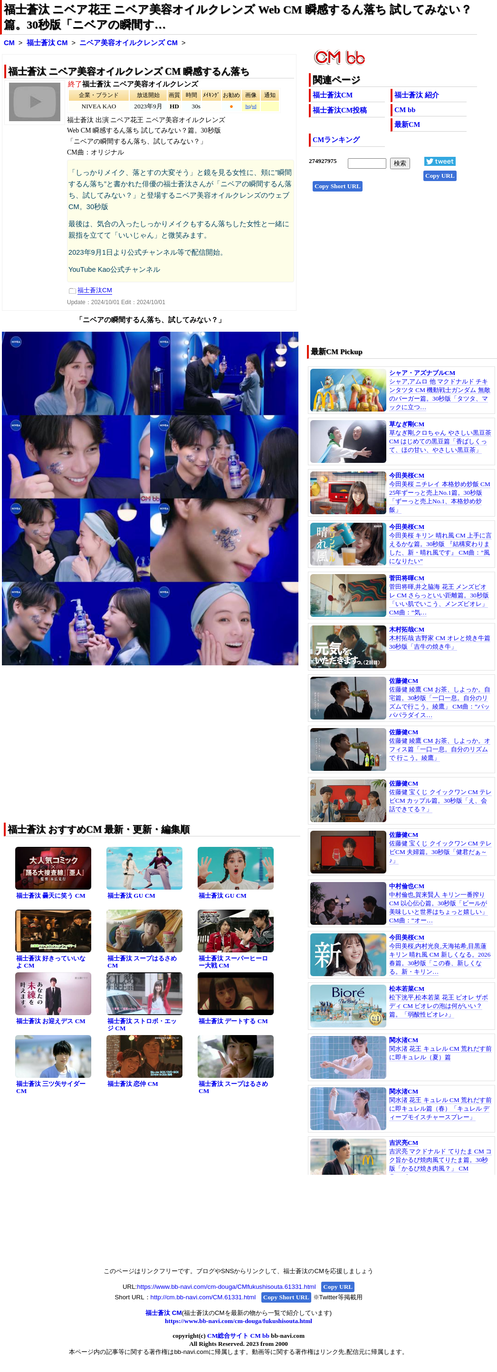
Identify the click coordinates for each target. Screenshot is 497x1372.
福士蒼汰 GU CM (131, 895)
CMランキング (336, 140)
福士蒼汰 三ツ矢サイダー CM (51, 1087)
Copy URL (440, 175)
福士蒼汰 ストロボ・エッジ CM (142, 1024)
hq (247, 106)
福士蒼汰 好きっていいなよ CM (51, 962)
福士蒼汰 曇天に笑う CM (51, 895)
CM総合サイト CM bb (238, 1335)
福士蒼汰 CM (47, 43)
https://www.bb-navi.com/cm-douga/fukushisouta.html (238, 1320)
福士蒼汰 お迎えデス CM (51, 1021)
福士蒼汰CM (333, 95)
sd (254, 106)
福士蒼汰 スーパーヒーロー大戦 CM (233, 962)
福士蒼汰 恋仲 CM (132, 1083)
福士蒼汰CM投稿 (340, 110)
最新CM (407, 124)
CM (9, 43)
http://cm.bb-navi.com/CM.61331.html (203, 1297)
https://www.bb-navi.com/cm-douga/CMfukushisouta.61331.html (226, 1286)
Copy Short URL (338, 186)
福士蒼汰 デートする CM (233, 1021)
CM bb (404, 110)
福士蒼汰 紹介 (416, 95)
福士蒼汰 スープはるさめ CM (142, 962)
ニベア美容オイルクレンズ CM (128, 43)
